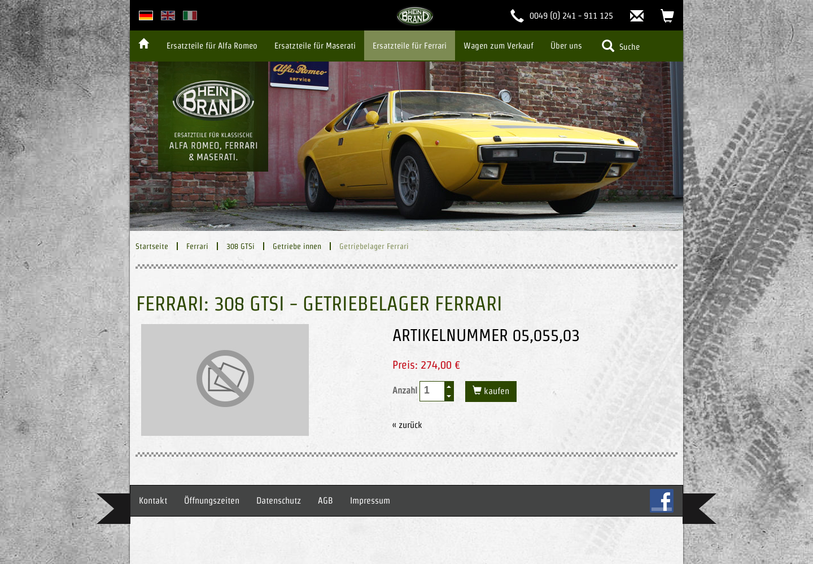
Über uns (566, 45)
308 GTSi (240, 246)
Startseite (152, 246)
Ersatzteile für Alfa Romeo (212, 45)
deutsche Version (146, 15)
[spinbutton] (432, 390)
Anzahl (423, 391)
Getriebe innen (297, 246)
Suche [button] (621, 45)
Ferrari (197, 246)
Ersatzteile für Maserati (315, 45)
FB (662, 501)
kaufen (495, 391)
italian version (190, 15)
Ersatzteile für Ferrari (410, 45)
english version (168, 15)
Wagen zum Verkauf (499, 45)
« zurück (407, 425)
